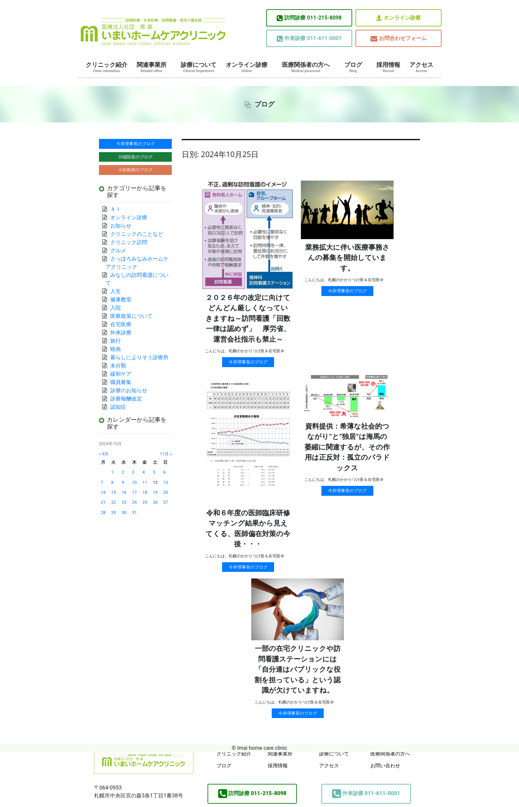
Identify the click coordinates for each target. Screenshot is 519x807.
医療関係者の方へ (306, 67)
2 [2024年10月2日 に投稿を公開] (122, 472)
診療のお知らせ (128, 390)
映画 (115, 349)
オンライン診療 (398, 18)
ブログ (353, 67)
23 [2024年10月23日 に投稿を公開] (123, 502)
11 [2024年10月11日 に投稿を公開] (144, 482)
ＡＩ (115, 209)
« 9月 (104, 453)
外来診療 (120, 332)
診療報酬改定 (126, 399)
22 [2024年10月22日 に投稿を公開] (113, 502)
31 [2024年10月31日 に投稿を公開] (134, 512)
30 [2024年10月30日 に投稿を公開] (123, 512)
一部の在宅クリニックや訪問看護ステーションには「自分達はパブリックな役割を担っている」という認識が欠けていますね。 (298, 669)
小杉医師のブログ (135, 169)
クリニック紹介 (106, 67)
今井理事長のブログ (248, 362)
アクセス (421, 67)
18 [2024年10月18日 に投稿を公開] (144, 492)
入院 (115, 308)
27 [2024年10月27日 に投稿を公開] (165, 502)
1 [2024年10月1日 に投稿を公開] (112, 472)
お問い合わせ (385, 766)
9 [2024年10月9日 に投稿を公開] (122, 482)
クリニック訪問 (128, 242)
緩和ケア (123, 374)
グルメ (118, 250)
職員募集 (120, 382)
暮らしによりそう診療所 (139, 357)
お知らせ (120, 226)
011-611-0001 (309, 38)
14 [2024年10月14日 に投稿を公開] (103, 492)
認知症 (118, 407)
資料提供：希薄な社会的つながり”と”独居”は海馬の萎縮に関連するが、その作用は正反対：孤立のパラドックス (347, 447)
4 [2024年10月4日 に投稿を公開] (143, 472)
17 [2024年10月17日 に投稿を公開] (134, 492)
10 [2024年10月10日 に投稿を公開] (134, 482)
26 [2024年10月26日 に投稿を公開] (155, 502)
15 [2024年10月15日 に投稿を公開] (113, 492)
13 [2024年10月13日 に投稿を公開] (165, 482)
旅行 (115, 341)
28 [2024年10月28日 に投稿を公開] (103, 512)
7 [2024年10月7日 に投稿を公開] (102, 482)
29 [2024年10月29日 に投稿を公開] (113, 512)
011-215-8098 (309, 18)
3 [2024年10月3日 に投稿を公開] (133, 472)
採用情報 (388, 67)
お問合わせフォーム (398, 38)
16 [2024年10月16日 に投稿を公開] (123, 492)
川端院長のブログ (135, 156)
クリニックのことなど (136, 234)
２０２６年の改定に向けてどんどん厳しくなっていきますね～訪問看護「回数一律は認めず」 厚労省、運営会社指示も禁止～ (248, 318)
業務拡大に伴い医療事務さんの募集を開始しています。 (347, 257)
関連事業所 (151, 67)
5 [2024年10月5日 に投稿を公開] (154, 472)
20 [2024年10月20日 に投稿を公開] (165, 492)
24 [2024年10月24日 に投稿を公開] (134, 502)
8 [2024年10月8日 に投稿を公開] (112, 482)
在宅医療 (120, 324)
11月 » (166, 453)
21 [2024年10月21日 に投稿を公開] (103, 502)
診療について (198, 67)
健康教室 (120, 299)
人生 (115, 291)
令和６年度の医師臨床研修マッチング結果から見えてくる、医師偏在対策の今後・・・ (248, 528)
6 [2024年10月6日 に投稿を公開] (164, 472)
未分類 (118, 365)
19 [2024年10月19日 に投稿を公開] (155, 492)
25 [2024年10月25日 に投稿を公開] (144, 502)
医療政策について (131, 316)
